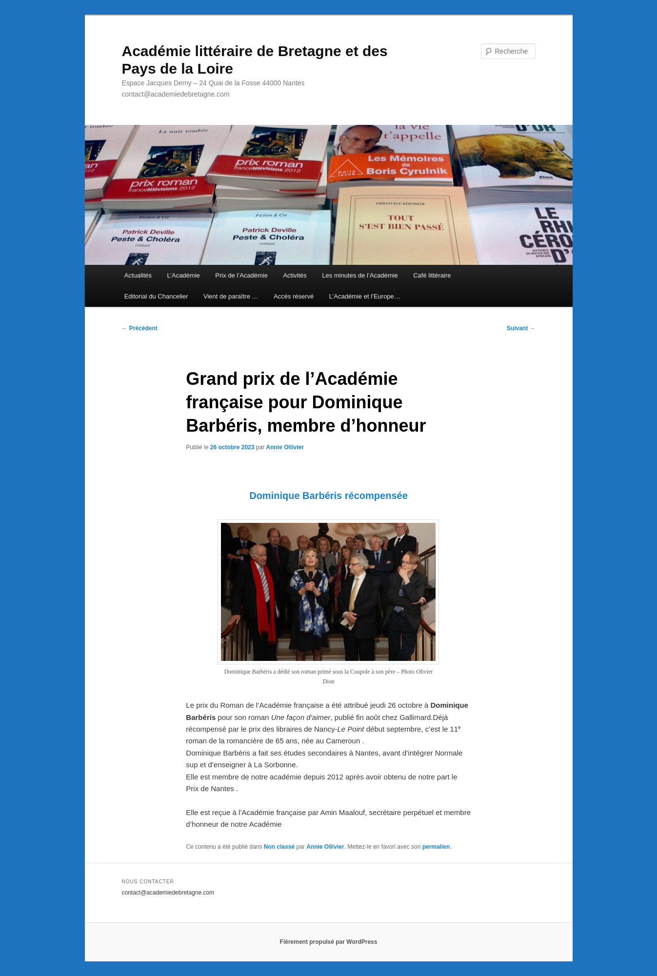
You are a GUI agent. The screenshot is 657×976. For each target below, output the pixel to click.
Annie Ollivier (284, 447)
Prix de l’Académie (241, 275)
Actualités (138, 275)
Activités (294, 275)
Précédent (140, 328)
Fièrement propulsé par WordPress (329, 941)
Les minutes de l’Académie (360, 275)
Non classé (279, 846)
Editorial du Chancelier (156, 296)
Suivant (521, 328)
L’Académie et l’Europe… (364, 296)
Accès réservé (294, 296)
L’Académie (183, 275)
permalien (436, 846)
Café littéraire (432, 275)
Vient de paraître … (231, 296)
